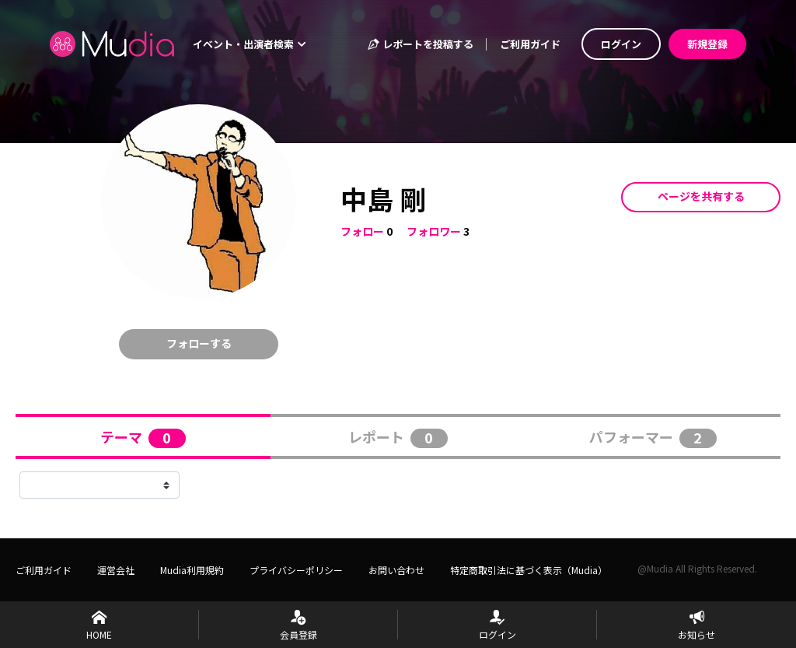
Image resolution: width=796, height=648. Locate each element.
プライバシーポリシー (296, 569)
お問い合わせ (396, 569)
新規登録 (707, 44)
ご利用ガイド (530, 44)
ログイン (621, 44)
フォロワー (434, 231)
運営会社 (115, 569)
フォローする (199, 343)
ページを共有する (701, 196)
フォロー (362, 231)
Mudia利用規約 (192, 569)
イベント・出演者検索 (249, 44)
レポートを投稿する (420, 44)
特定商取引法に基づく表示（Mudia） (528, 569)
